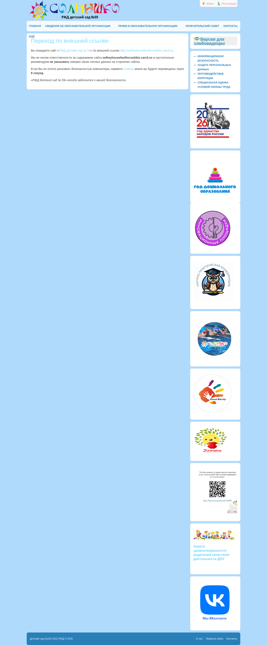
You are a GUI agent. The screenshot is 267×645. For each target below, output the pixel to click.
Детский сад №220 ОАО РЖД (47, 638)
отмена (128, 69)
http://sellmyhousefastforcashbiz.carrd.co (146, 50)
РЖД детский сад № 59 (75, 50)
